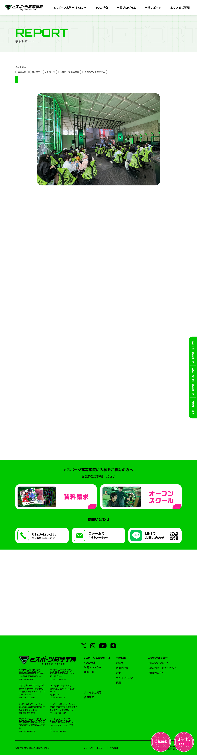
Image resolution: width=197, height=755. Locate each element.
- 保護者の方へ (156, 672)
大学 (118, 672)
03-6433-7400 (29, 679)
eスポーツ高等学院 (69, 71)
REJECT (36, 71)
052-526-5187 (59, 697)
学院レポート (123, 658)
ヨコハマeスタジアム (94, 71)
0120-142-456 (59, 731)
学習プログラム (92, 667)
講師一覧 (89, 672)
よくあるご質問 (92, 692)
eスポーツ (50, 71)
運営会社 (114, 747)
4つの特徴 (89, 662)
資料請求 (89, 697)
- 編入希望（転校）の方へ (162, 668)
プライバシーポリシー (94, 747)
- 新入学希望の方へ (158, 663)
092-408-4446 (29, 712)
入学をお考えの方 (158, 658)
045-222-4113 (29, 697)
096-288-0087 (59, 712)
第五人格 (22, 71)
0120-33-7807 (29, 731)
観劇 (118, 682)
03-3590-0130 (59, 679)
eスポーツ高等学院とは (97, 658)
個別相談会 (122, 668)
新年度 (119, 663)
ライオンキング (124, 677)
